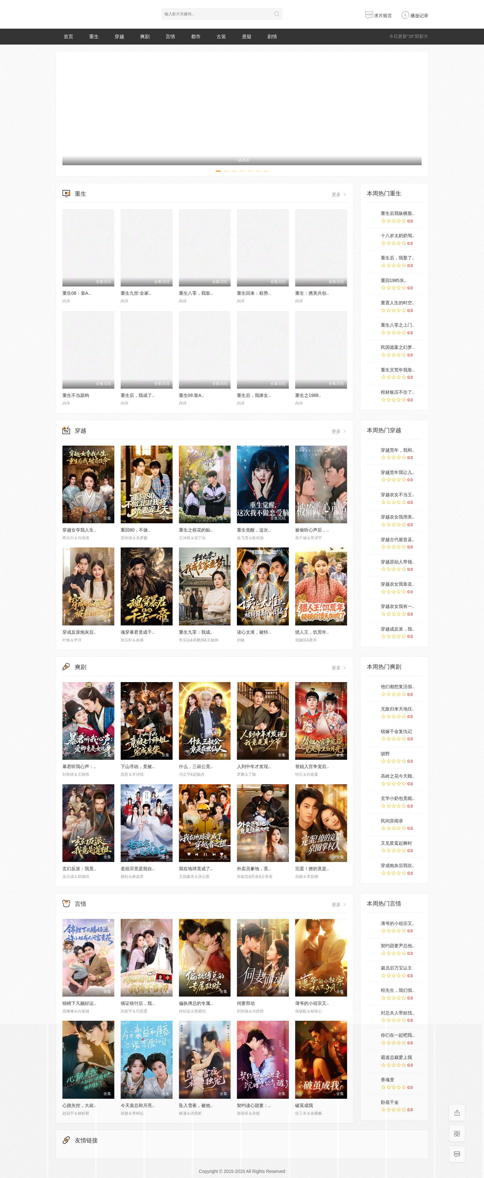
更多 (339, 194)
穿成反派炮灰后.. (79, 632)
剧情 (272, 36)
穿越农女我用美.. (398, 516)
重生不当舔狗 (75, 395)
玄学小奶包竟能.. (398, 798)
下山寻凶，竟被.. (137, 766)
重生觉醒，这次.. (254, 530)
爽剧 (145, 36)
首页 (68, 36)
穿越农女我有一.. (398, 606)
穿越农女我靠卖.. (398, 584)
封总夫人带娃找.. (398, 1012)
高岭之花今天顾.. (398, 776)
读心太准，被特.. (254, 632)
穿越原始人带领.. (398, 561)
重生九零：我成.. (196, 632)
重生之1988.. (308, 395)
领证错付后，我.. (137, 1003)
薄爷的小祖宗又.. (312, 1003)
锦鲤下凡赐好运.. (79, 1003)
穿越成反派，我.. (398, 628)
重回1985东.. (394, 280)
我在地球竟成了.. (196, 868)
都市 (196, 36)
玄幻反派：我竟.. (79, 868)
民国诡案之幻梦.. (398, 347)
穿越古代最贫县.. (398, 539)
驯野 (385, 753)
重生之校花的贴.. (196, 530)
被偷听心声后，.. (312, 530)
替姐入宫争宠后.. (312, 766)
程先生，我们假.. (398, 990)
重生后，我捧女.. (254, 395)
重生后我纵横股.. (398, 213)
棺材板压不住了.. (398, 392)
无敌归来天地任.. (398, 708)
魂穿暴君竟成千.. (137, 632)
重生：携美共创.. (312, 293)
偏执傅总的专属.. (196, 1003)
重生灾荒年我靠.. (398, 369)
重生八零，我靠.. (196, 293)
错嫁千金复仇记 (396, 731)
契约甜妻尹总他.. (398, 945)
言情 (170, 36)
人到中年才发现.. (254, 766)
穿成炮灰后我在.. (398, 865)
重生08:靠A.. (191, 395)
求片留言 (378, 15)
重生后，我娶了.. (398, 257)
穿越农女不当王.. (398, 494)
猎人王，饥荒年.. (312, 632)
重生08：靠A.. (76, 293)
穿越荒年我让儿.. (398, 472)
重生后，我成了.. (137, 395)
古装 (221, 36)
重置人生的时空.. (398, 302)
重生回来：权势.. (254, 293)
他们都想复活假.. (398, 686)
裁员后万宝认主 (396, 967)
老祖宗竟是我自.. (137, 868)
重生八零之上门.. (398, 325)
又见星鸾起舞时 (396, 843)
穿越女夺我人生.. (79, 530)
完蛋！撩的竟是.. (312, 868)
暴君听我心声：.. (79, 766)
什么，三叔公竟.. (196, 766)
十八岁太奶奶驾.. (398, 235)
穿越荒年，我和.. (398, 450)
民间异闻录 (392, 820)
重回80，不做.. (135, 530)
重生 (94, 36)
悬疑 (247, 36)
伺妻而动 (246, 1003)
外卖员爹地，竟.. (254, 868)
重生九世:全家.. (136, 293)
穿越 (119, 36)
